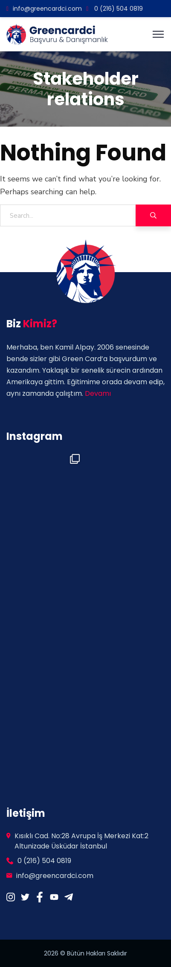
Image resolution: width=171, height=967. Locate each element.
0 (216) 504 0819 (114, 8)
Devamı (98, 393)
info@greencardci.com (44, 8)
